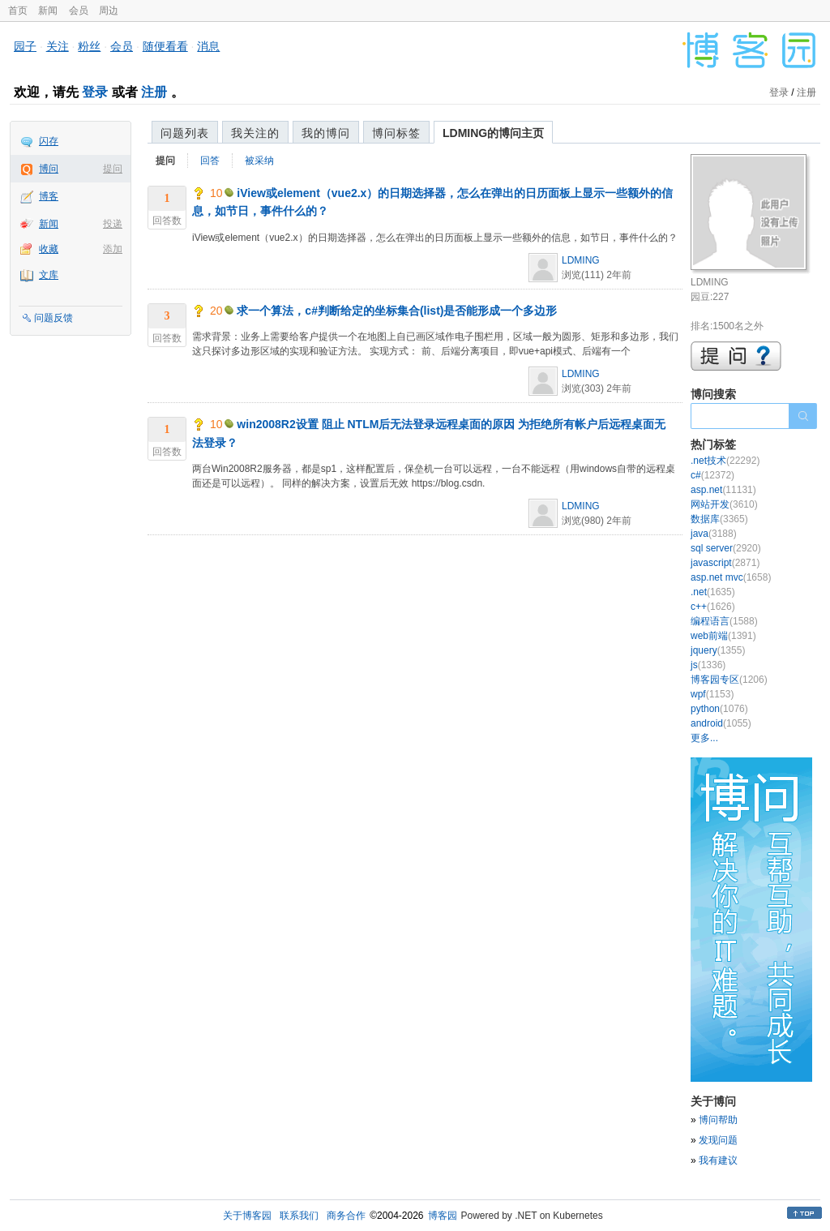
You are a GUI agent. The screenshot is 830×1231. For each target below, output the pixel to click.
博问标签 (396, 133)
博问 (48, 168)
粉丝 (89, 46)
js (708, 665)
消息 (208, 46)
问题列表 (184, 133)
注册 (154, 92)
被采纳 (259, 160)
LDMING (581, 260)
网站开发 (724, 504)
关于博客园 (247, 1215)
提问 (112, 168)
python (719, 708)
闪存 (48, 141)
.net (713, 592)
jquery (718, 650)
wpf (712, 694)
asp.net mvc (731, 577)
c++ (713, 606)
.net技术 (725, 460)
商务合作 (346, 1215)
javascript (725, 562)
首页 (18, 10)
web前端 (723, 635)
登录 (95, 92)
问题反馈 (53, 318)
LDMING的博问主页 (493, 133)
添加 (112, 249)
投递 (112, 223)
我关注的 (255, 133)
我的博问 (326, 133)
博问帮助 (718, 1120)
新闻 (48, 10)
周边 (108, 10)
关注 (57, 46)
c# (712, 475)
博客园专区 (729, 679)
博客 (48, 196)
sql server (726, 548)
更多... (704, 738)
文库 (48, 275)
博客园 (442, 1215)
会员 (78, 10)
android (721, 723)
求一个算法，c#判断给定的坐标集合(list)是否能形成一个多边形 (397, 310)
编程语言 (724, 621)
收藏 (48, 249)
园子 (25, 46)
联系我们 (299, 1215)
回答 (210, 160)
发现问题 (718, 1140)
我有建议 (718, 1160)
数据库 (719, 519)
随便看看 (165, 46)
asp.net (723, 489)
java (714, 533)
